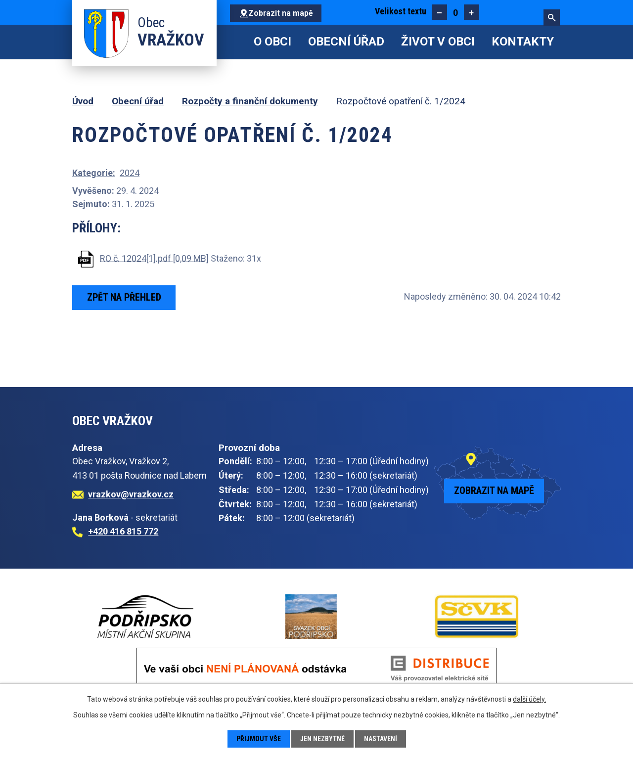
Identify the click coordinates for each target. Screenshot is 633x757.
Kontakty (523, 41)
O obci (272, 41)
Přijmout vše (258, 739)
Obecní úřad (346, 41)
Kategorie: (93, 173)
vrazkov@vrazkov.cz (131, 494)
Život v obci (438, 41)
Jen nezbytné (322, 739)
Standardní (455, 12)
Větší (471, 12)
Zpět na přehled (124, 297)
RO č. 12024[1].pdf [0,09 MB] (154, 258)
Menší (439, 12)
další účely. (529, 699)
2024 (129, 173)
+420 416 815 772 (123, 531)
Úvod (237, 42)
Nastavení (381, 739)
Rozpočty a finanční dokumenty (250, 101)
